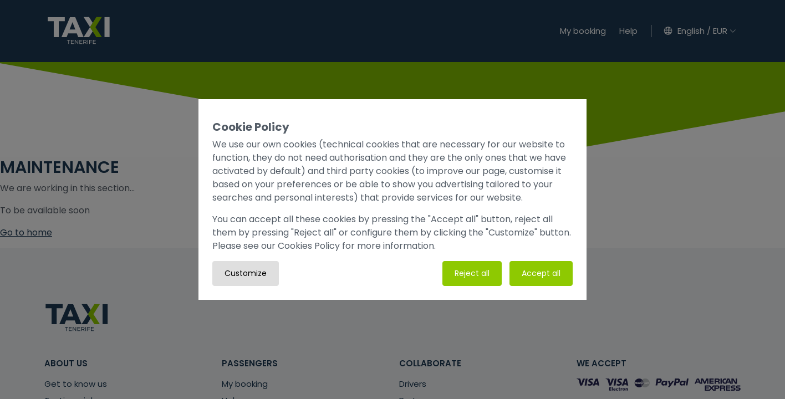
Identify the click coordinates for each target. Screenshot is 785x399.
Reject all (472, 273)
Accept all (541, 273)
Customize (246, 273)
